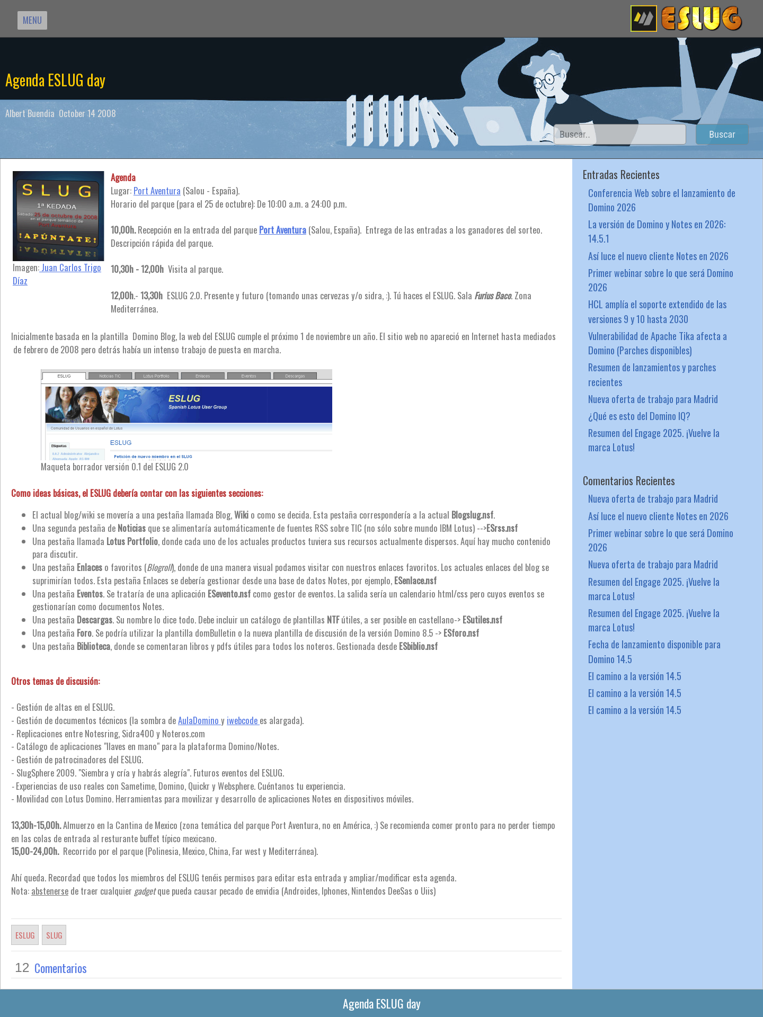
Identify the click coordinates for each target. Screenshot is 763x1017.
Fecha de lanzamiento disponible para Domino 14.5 (654, 651)
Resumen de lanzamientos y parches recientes (652, 374)
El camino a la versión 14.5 (634, 675)
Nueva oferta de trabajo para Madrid (653, 398)
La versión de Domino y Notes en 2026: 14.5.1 (656, 231)
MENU (32, 19)
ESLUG (24, 935)
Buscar (722, 134)
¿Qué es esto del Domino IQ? (639, 415)
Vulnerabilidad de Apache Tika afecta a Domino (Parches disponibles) (657, 342)
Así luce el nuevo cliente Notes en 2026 (658, 255)
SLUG (54, 935)
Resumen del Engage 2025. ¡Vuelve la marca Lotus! (654, 439)
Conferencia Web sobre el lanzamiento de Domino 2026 (661, 199)
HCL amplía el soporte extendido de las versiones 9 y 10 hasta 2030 (657, 311)
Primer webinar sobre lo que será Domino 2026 (660, 279)
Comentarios (60, 967)
